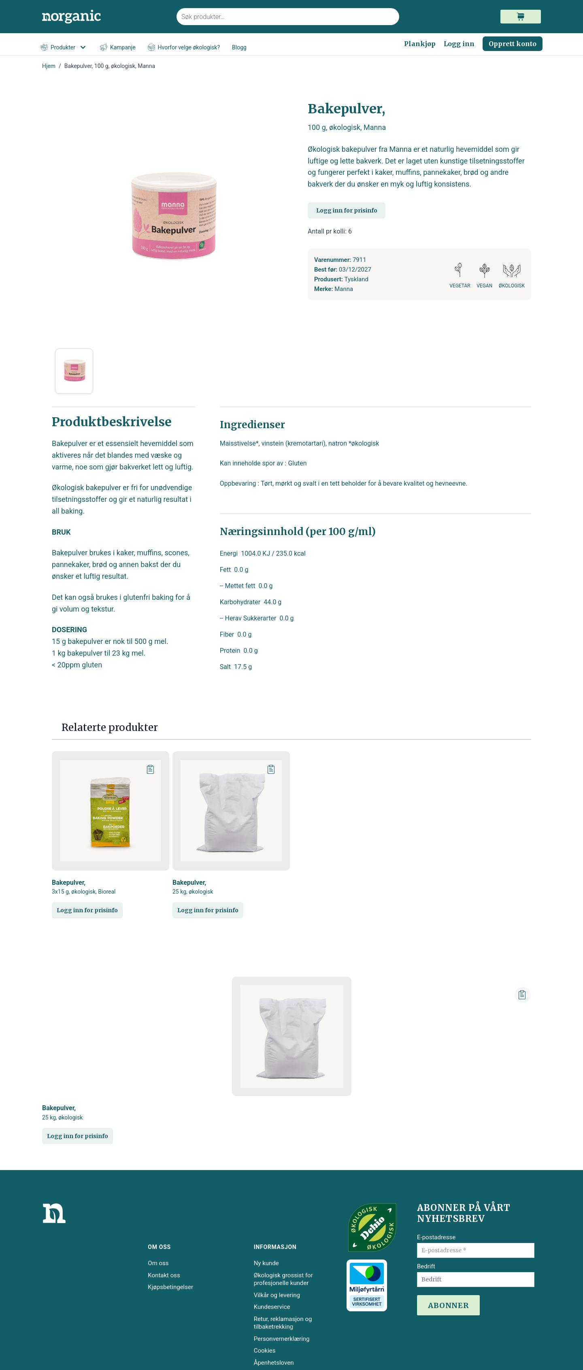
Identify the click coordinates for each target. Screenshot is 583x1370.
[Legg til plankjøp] (151, 769)
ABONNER (448, 1305)
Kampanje (118, 47)
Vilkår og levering (277, 1295)
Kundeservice (272, 1307)
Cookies (265, 1350)
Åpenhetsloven (274, 1362)
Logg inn (459, 44)
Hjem (48, 66)
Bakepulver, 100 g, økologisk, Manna (109, 66)
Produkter (64, 47)
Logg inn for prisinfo (346, 210)
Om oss (158, 1263)
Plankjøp (420, 44)
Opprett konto (512, 44)
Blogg (239, 47)
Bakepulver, (84, 887)
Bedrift (426, 1266)
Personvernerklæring (282, 1338)
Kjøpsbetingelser (170, 1287)
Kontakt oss (164, 1275)
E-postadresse (436, 1237)
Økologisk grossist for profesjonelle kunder (283, 1279)
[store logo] (104, 17)
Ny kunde (266, 1263)
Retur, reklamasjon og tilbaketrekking (283, 1323)
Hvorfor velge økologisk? (184, 47)
